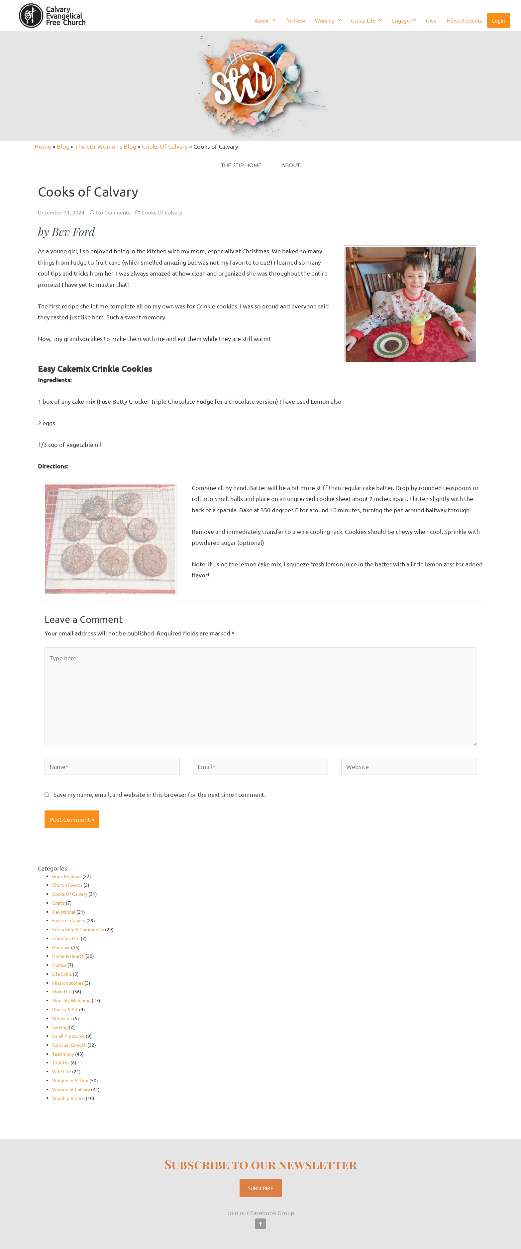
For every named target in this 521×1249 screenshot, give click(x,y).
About (265, 20)
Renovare (62, 1018)
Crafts (58, 903)
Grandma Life (66, 938)
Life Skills (62, 974)
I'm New (295, 20)
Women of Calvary (71, 1089)
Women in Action (70, 1080)
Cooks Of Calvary (165, 146)
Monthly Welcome (71, 1000)
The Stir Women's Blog (105, 146)
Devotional (63, 912)
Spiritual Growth (69, 1045)
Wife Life (61, 1071)
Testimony (63, 1054)
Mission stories (67, 983)
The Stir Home (241, 165)
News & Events (464, 20)
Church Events (67, 885)
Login (498, 20)
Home (43, 146)
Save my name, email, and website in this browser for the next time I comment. (159, 794)
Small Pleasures (68, 1036)
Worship (328, 20)
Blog (63, 146)
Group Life (366, 20)
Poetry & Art (65, 1009)
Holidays (61, 947)
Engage (404, 20)
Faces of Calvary (68, 920)
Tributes (60, 1062)
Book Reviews (66, 876)
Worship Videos (68, 1098)
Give (431, 20)
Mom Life (62, 991)
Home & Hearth (68, 956)
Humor (59, 965)
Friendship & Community (78, 929)
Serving (60, 1027)
